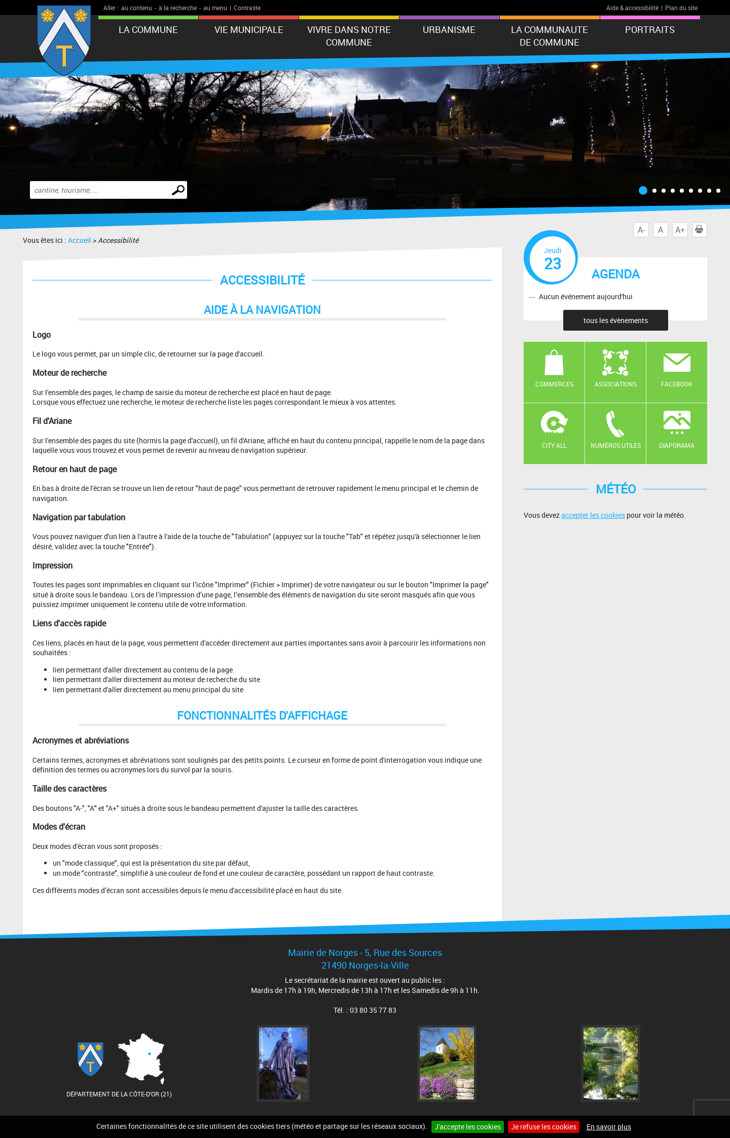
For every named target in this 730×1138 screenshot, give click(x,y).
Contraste (247, 8)
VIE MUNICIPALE (248, 29)
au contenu (136, 8)
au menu (215, 8)
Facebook (676, 384)
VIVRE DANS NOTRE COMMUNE (349, 35)
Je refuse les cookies (543, 1126)
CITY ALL (554, 445)
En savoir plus (609, 1126)
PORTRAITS (650, 29)
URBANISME (449, 29)
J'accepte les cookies (467, 1126)
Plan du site (681, 8)
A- (641, 229)
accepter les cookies (593, 515)
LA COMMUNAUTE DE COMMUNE (549, 35)
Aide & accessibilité (632, 8)
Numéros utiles (616, 445)
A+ (680, 229)
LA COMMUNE (148, 29)
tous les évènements (615, 320)
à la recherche (178, 8)
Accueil (79, 240)
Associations (616, 384)
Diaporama (677, 445)
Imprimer (701, 229)
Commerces (554, 384)
